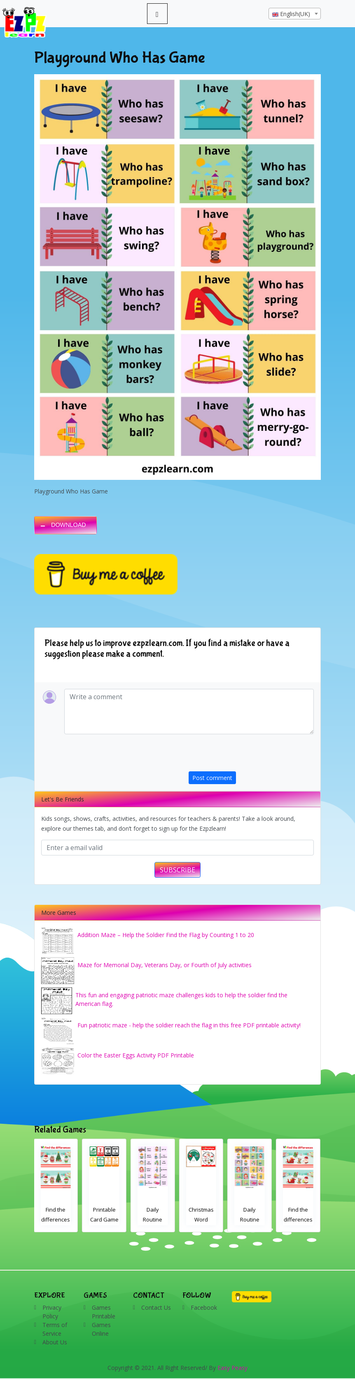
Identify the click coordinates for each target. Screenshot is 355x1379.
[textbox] (294, 14)
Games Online (101, 1329)
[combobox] (295, 13)
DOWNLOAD (68, 525)
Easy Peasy (232, 1368)
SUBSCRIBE (177, 869)
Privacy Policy (51, 1312)
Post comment (212, 778)
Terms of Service (54, 1329)
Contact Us (156, 1307)
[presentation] (251, 755)
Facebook (204, 1307)
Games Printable (103, 1312)
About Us (54, 1342)
